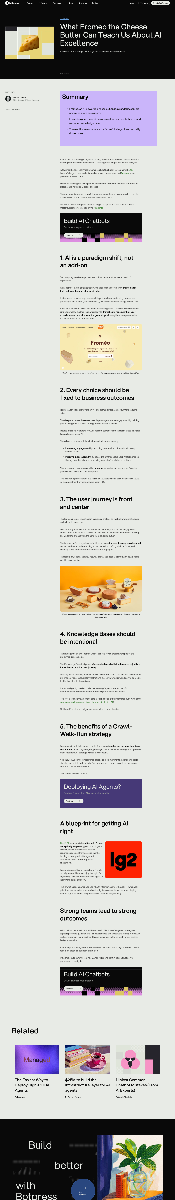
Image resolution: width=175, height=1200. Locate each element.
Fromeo (125, 173)
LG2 (131, 169)
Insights (64, 18)
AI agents (98, 207)
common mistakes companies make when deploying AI (86, 702)
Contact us (144, 3)
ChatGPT (64, 842)
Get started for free (160, 3)
